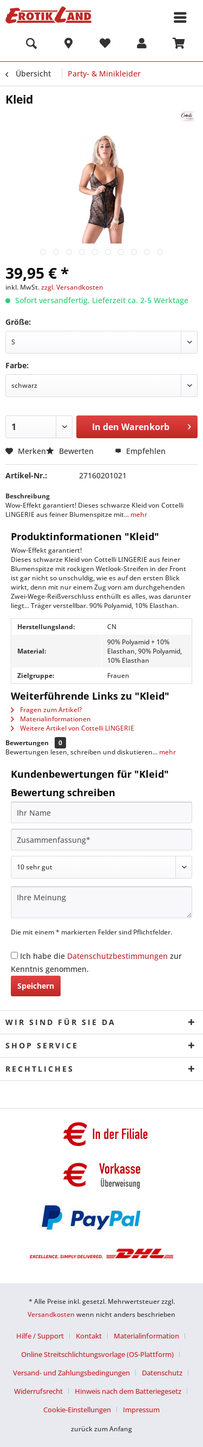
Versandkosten (51, 1314)
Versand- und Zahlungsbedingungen (71, 1373)
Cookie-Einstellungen (77, 1409)
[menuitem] (31, 45)
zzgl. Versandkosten (72, 287)
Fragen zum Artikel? (46, 709)
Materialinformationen (51, 719)
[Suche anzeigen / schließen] (31, 45)
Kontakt (89, 1336)
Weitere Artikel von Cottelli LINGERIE (72, 728)
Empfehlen (140, 451)
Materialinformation (146, 1336)
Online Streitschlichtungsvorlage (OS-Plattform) (97, 1354)
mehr (138, 514)
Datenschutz (162, 1373)
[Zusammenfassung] (101, 839)
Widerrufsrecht (38, 1391)
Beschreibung (27, 496)
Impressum (141, 1409)
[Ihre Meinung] (101, 902)
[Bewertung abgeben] (101, 867)
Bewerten (71, 451)
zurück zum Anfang (101, 1428)
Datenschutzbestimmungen (117, 956)
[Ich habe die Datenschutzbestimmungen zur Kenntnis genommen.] (14, 955)
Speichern (35, 986)
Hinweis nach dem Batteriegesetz (128, 1391)
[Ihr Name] (101, 812)
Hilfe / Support (40, 1336)
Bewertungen (27, 742)
